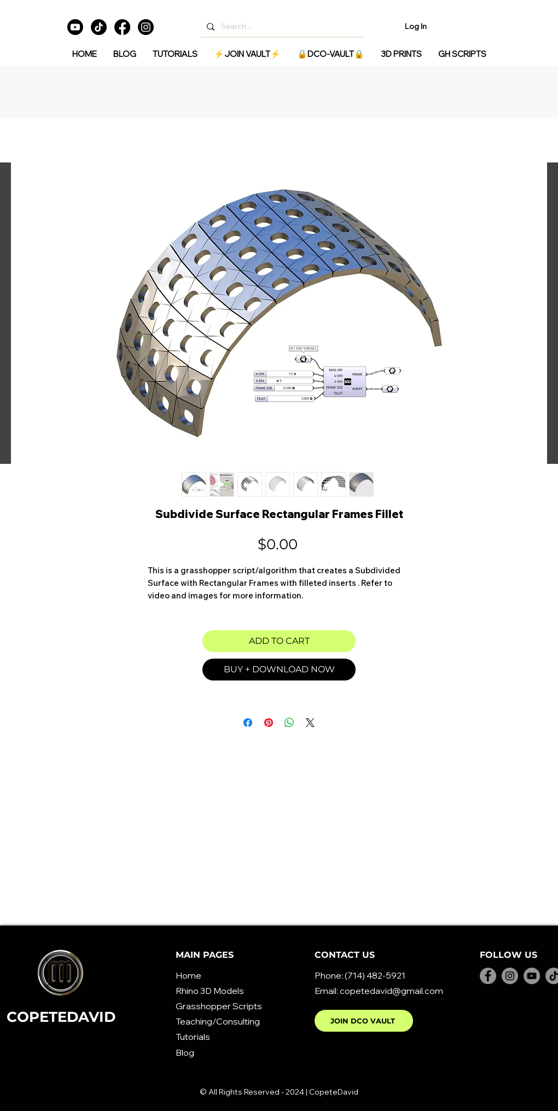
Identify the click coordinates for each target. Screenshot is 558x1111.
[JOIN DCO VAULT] (364, 1021)
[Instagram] (146, 27)
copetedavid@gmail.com (391, 990)
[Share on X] (310, 722)
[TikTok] (99, 27)
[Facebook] (122, 27)
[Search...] (281, 26)
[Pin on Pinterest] (268, 722)
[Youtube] (75, 27)
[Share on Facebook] (247, 722)
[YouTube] (532, 976)
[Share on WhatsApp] (289, 722)
